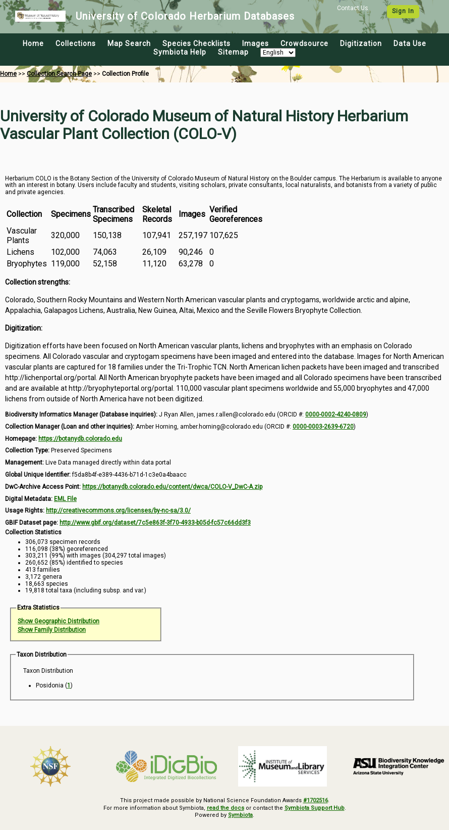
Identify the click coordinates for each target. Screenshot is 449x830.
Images (255, 43)
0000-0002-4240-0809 (335, 414)
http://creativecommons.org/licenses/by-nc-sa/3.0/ (118, 510)
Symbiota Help (179, 52)
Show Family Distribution (52, 629)
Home (33, 43)
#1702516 (315, 800)
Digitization (361, 43)
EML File (65, 498)
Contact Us (352, 8)
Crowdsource (304, 43)
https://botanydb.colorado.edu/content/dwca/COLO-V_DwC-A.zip (172, 486)
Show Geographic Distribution (58, 621)
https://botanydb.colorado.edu (80, 438)
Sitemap (233, 52)
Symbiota (240, 815)
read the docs (225, 808)
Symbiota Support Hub (315, 808)
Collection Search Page (59, 73)
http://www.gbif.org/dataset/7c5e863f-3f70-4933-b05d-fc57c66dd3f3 (155, 522)
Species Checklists (196, 43)
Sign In (403, 11)
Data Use (410, 43)
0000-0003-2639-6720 (323, 426)
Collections (75, 43)
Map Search (129, 43)
